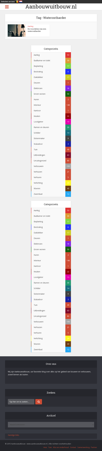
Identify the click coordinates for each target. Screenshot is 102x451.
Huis (45, 447)
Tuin (50, 447)
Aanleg (30, 26)
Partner (94, 447)
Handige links (13, 435)
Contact (73, 447)
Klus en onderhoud (61, 447)
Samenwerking (83, 447)
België (17, 1)
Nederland (20, 1)
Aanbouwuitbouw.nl (51, 6)
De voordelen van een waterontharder (37, 30)
